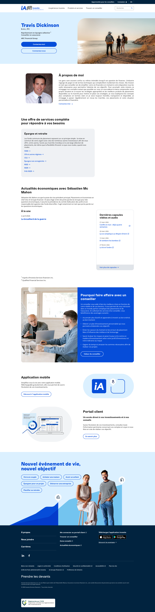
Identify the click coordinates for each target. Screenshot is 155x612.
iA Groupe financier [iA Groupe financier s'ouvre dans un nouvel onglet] (55, 570)
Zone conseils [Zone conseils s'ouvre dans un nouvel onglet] (65, 541)
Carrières (26, 547)
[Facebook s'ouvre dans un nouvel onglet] (29, 555)
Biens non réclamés (27, 566)
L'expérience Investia (56, 8)
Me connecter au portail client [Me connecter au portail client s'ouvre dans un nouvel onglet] (72, 532)
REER (27, 168)
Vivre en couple (30, 477)
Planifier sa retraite (32, 490)
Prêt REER (29, 171)
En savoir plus (91, 436)
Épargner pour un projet (34, 483)
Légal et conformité (44, 566)
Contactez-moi (39, 44)
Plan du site (113, 566)
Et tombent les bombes (110, 241)
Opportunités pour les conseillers (103, 2)
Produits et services (75, 8)
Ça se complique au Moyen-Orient (114, 234)
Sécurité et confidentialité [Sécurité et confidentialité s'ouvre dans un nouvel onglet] (82, 566)
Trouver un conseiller (94, 8)
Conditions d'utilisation (62, 566)
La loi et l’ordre (107, 247)
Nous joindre (27, 539)
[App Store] (105, 537)
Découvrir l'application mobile (36, 394)
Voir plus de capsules (109, 267)
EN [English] (131, 2)
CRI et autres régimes (34, 154)
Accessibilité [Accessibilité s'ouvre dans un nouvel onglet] (100, 566)
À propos (25, 532)
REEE (27, 164)
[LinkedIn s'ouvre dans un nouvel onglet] (23, 555)
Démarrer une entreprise (60, 483)
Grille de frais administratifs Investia (33, 570)
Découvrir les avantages (108, 542)
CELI (27, 158)
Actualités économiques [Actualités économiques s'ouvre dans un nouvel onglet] (70, 545)
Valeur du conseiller (92, 354)
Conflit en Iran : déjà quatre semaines (115, 226)
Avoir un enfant (72, 477)
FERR (27, 151)
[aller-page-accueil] (32, 9)
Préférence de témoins (74, 570)
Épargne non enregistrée (35, 161)
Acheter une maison (51, 477)
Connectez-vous (39, 51)
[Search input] (124, 8)
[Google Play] (119, 537)
